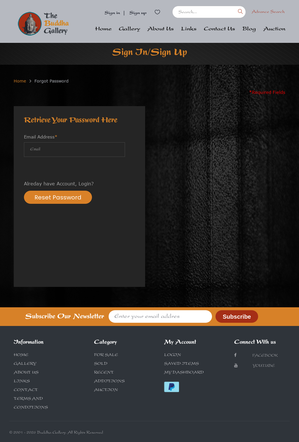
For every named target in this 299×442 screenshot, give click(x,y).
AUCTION (106, 390)
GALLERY (25, 364)
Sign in (112, 13)
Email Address (41, 136)
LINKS (22, 382)
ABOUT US (26, 373)
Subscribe (237, 316)
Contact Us (219, 29)
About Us (160, 29)
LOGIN (172, 355)
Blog (249, 29)
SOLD (100, 364)
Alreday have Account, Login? (59, 183)
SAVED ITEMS (181, 364)
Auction (274, 29)
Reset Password (57, 197)
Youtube (254, 365)
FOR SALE (106, 355)
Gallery (129, 29)
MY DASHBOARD (184, 373)
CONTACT (26, 390)
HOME (21, 355)
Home (103, 29)
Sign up (138, 13)
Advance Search (268, 12)
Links (189, 29)
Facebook (256, 355)
